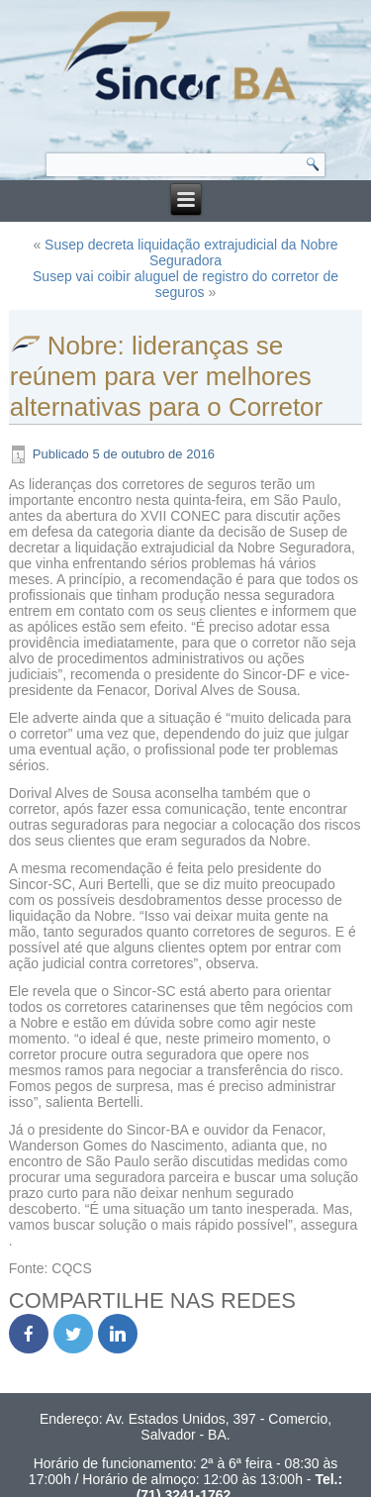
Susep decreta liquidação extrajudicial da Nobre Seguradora (191, 252)
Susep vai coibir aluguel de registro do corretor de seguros (185, 284)
